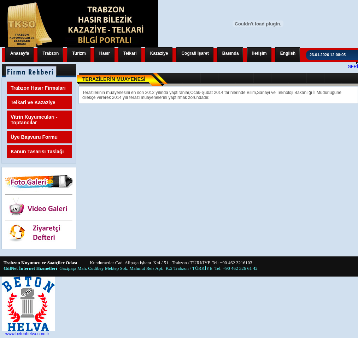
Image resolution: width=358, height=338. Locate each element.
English (287, 53)
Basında (230, 53)
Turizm (79, 53)
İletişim (259, 53)
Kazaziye (159, 53)
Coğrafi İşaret (195, 53)
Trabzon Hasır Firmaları (38, 88)
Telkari (130, 53)
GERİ (353, 66)
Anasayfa (19, 53)
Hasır (104, 53)
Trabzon (50, 53)
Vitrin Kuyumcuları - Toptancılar (34, 119)
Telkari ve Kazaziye (33, 102)
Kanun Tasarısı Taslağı (37, 151)
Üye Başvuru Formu (34, 137)
